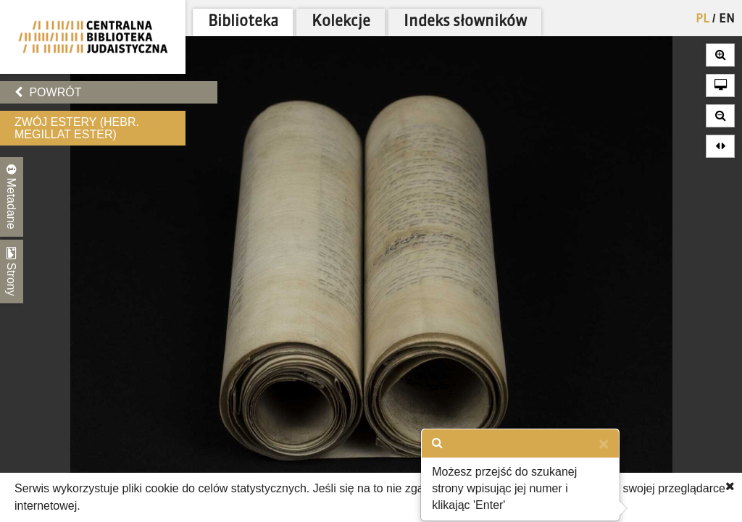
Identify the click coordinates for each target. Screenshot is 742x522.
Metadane (11, 197)
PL (702, 19)
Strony (11, 271)
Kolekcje (341, 22)
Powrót (47, 92)
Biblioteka (243, 22)
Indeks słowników (465, 22)
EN (727, 19)
